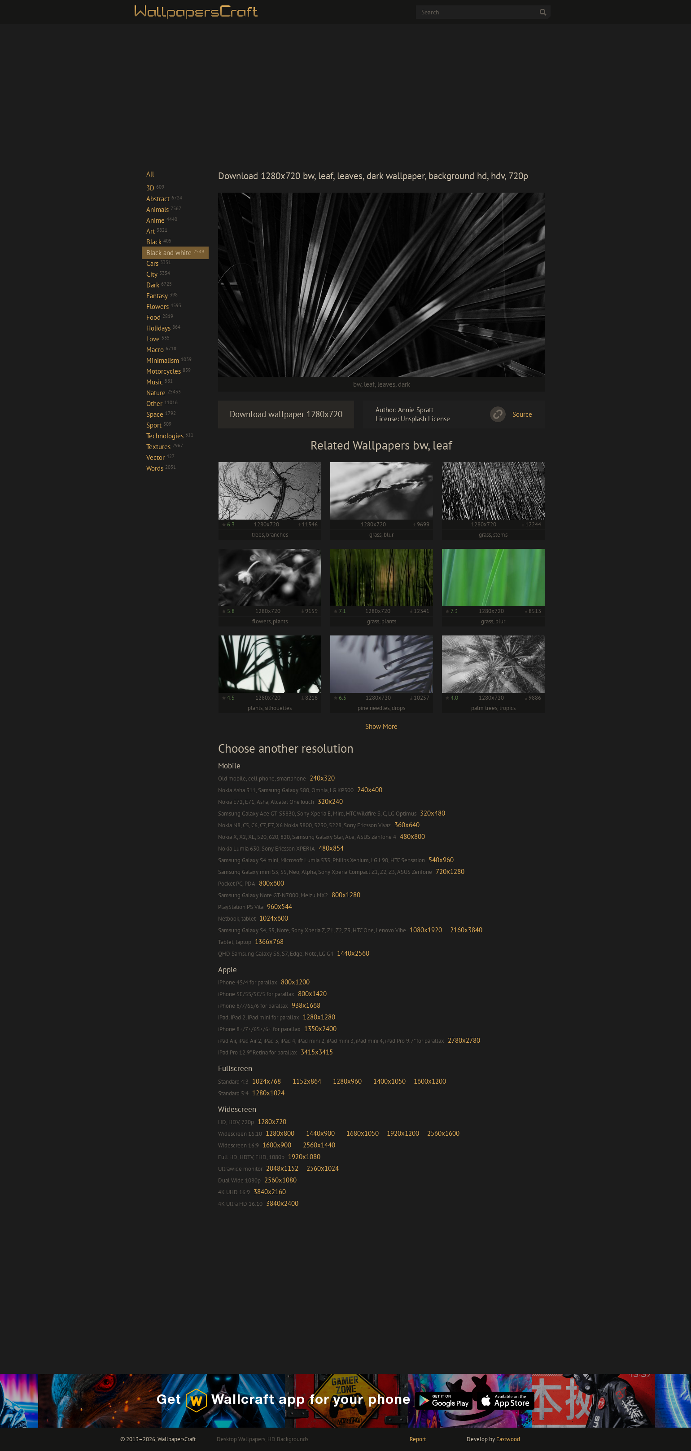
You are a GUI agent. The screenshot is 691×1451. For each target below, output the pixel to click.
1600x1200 (430, 1081)
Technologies (169, 436)
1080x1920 (426, 930)
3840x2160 (270, 1191)
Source (522, 414)
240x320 (322, 778)
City (158, 274)
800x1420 (312, 993)
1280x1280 (319, 1017)
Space (161, 414)
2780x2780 (464, 1040)
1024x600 (273, 918)
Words (161, 468)
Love (158, 339)
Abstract (164, 198)
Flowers (163, 306)
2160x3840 (466, 930)
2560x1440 (319, 1145)
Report (418, 1439)
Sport (158, 425)
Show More (381, 726)
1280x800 (280, 1133)
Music (159, 382)
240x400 (369, 789)
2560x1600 (443, 1133)
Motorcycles (168, 371)
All (150, 174)
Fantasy (162, 295)
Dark (159, 285)
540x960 (441, 860)
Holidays (163, 328)
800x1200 (295, 982)
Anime (161, 220)
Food (159, 317)
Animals (163, 209)
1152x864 (307, 1081)
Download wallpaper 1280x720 (286, 414)
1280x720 (272, 1121)
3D (155, 188)
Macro (161, 349)
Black (158, 242)
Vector (160, 457)
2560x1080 (280, 1180)
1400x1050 (389, 1081)
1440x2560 (353, 953)
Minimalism (169, 360)
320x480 (432, 813)
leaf (369, 384)
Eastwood (508, 1439)
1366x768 (269, 941)
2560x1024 (322, 1168)
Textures (164, 446)
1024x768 (266, 1081)
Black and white (175, 252)
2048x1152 (282, 1168)
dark (404, 384)
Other (162, 403)
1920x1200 (403, 1133)
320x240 (330, 801)
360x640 (407, 824)
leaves (386, 384)
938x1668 (306, 1005)
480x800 (412, 836)
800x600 (271, 883)
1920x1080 (304, 1156)
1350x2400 (320, 1028)
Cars (158, 263)
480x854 (331, 848)
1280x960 (347, 1081)
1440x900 (320, 1133)
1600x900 (276, 1145)
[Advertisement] (381, 96)
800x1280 (346, 895)
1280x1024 (268, 1093)
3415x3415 (317, 1052)
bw (357, 384)
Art (156, 231)
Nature (163, 392)
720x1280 (450, 871)
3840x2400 (282, 1203)
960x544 (279, 906)
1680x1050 (362, 1133)
